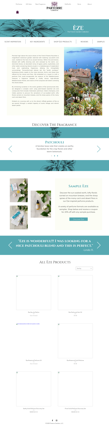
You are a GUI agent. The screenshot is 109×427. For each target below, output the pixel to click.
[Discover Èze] (78, 219)
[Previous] (10, 149)
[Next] (98, 149)
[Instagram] (57, 420)
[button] (17, 12)
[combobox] (84, 268)
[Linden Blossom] (57, 155)
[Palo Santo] (54, 155)
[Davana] (51, 155)
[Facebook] (52, 420)
